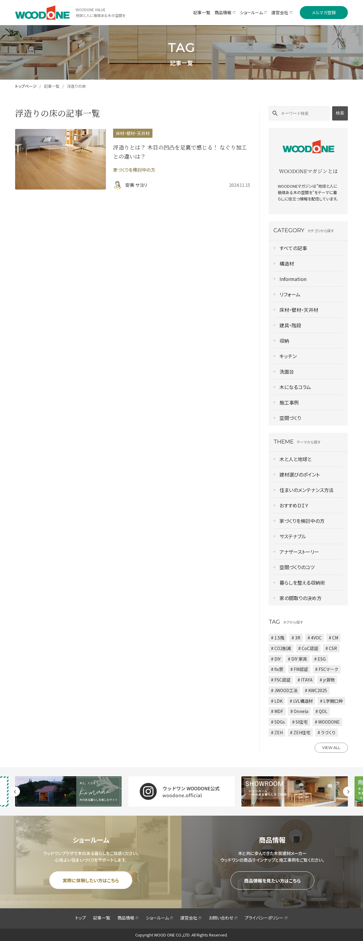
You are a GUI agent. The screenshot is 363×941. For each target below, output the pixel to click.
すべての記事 (293, 248)
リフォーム (290, 294)
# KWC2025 (316, 690)
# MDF (277, 711)
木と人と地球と (296, 459)
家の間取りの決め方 (301, 598)
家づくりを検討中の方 (302, 520)
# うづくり (326, 732)
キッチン (288, 356)
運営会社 (190, 918)
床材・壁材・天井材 (299, 309)
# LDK (277, 701)
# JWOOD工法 (284, 690)
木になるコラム (295, 387)
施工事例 (289, 402)
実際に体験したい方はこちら (91, 880)
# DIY (276, 659)
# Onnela (299, 711)
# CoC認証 (308, 648)
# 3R (296, 638)
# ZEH (277, 732)
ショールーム (159, 918)
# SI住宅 (300, 722)
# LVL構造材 (301, 701)
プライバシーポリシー (266, 918)
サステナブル (293, 536)
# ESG (320, 659)
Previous (15, 791)
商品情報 (128, 918)
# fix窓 (277, 669)
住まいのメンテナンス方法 (307, 490)
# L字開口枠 (331, 701)
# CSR (331, 648)
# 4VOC (315, 638)
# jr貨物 (327, 680)
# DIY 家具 (297, 659)
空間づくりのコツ (297, 567)
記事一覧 (52, 86)
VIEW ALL (331, 747)
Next (348, 791)
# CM (333, 638)
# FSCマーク (326, 669)
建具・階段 (290, 325)
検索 (340, 113)
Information (293, 278)
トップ (80, 918)
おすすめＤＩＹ (294, 505)
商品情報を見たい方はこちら (272, 880)
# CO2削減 (281, 648)
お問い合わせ (223, 918)
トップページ (26, 86)
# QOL (321, 711)
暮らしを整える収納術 (302, 582)
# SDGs (278, 722)
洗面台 (287, 371)
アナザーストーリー (299, 551)
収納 (284, 340)
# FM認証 (299, 669)
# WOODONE (327, 722)
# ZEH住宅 (300, 732)
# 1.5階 (277, 638)
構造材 (287, 263)
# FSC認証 (280, 680)
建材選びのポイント (300, 474)
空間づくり (290, 417)
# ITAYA (305, 680)
